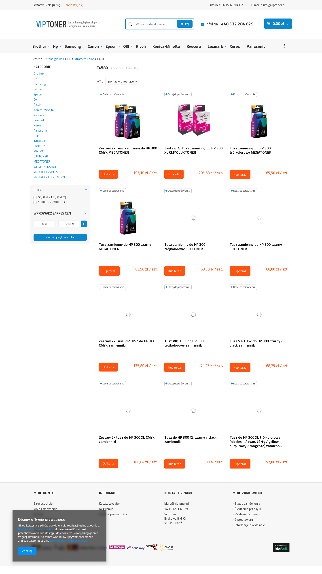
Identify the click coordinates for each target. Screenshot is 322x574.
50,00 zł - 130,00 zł (50, 197)
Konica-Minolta (166, 46)
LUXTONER (41, 156)
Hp (55, 46)
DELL (37, 136)
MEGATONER (42, 161)
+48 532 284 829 (233, 4)
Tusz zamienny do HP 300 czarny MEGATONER (125, 246)
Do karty (108, 174)
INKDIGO (39, 141)
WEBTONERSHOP (45, 167)
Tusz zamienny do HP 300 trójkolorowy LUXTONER (184, 246)
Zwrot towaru (244, 520)
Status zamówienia (247, 504)
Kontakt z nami (178, 493)
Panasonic (256, 46)
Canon (93, 46)
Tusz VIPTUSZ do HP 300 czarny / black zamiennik (256, 343)
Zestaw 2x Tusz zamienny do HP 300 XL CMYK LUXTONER (193, 150)
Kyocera (194, 46)
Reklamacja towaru (247, 514)
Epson (111, 46)
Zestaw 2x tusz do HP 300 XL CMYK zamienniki (127, 439)
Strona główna (54, 59)
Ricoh (141, 46)
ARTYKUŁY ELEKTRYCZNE (50, 177)
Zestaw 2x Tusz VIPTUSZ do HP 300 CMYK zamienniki (127, 343)
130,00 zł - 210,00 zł (51, 202)
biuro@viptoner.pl (273, 4)
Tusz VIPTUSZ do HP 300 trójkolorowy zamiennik (183, 343)
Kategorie (42, 66)
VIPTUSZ (39, 146)
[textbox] (160, 24)
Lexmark (215, 46)
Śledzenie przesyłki (248, 509)
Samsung (73, 46)
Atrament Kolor (84, 59)
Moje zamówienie (248, 493)
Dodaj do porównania (112, 94)
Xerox (235, 46)
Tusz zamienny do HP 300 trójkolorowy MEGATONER (250, 150)
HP (69, 59)
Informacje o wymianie (250, 525)
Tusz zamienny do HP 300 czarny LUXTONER (256, 246)
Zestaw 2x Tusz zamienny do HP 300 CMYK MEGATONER (128, 150)
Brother (39, 46)
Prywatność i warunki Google (69, 540)
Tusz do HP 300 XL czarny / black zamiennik (190, 439)
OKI (126, 46)
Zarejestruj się (73, 4)
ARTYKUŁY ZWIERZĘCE (49, 172)
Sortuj (99, 81)
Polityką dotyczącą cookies (35, 529)
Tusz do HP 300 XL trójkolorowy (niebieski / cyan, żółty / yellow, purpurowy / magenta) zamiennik (256, 441)
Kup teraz (240, 174)
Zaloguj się (53, 4)
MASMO (39, 151)
